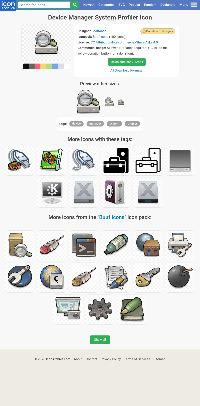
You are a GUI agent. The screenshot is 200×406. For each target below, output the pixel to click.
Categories (106, 5)
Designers (167, 5)
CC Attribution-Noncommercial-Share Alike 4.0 (124, 42)
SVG (121, 5)
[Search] (74, 5)
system (114, 123)
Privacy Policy (111, 359)
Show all (100, 339)
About (78, 359)
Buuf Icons (100, 37)
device (76, 123)
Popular (134, 5)
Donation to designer (159, 31)
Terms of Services (137, 359)
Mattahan (99, 31)
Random (150, 5)
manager (95, 123)
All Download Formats (126, 70)
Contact (91, 359)
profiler (132, 123)
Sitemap (160, 359)
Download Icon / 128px (127, 62)
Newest (88, 5)
